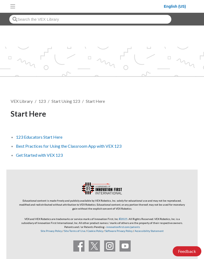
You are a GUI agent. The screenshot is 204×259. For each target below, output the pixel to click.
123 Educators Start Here (39, 136)
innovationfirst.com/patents (123, 226)
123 (42, 101)
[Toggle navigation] (12, 6)
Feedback (187, 251)
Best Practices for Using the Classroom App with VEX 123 (68, 145)
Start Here (95, 101)
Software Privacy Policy (119, 230)
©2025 (123, 218)
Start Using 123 (66, 101)
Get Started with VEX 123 (39, 155)
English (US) (175, 6)
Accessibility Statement (149, 230)
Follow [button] (180, 114)
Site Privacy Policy (51, 230)
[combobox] (90, 19)
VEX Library (22, 101)
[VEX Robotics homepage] (91, 6)
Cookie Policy (95, 230)
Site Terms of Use (74, 230)
